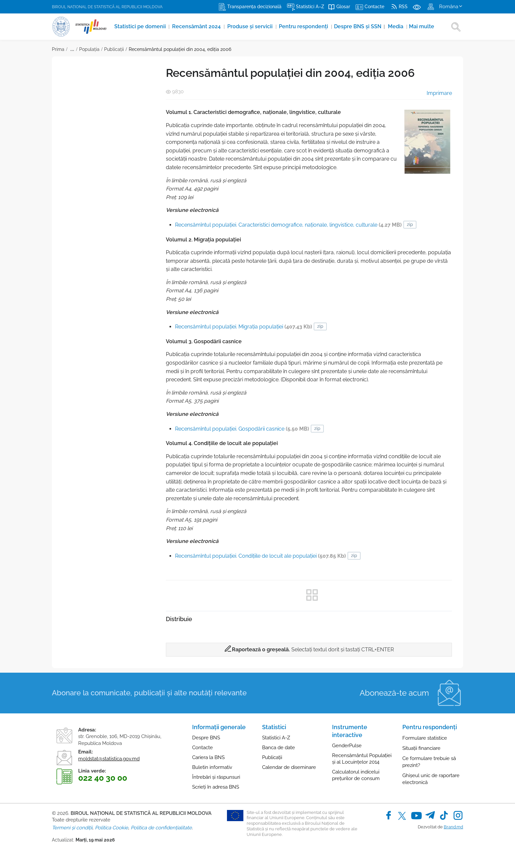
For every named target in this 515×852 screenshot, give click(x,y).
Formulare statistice (424, 738)
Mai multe (424, 26)
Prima (58, 49)
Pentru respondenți (306, 26)
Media (399, 26)
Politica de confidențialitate (161, 828)
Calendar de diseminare (289, 767)
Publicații (114, 49)
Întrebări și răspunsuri (216, 777)
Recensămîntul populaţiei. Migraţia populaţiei (243, 327)
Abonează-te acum (394, 693)
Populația (89, 49)
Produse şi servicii (252, 26)
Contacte (202, 748)
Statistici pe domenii (141, 26)
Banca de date (278, 748)
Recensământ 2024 (198, 26)
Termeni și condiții (72, 828)
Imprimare (434, 93)
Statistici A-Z (276, 738)
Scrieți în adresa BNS (215, 787)
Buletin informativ (212, 767)
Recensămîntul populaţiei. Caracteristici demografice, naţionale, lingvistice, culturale (288, 225)
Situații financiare (421, 748)
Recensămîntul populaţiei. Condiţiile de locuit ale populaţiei (260, 556)
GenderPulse (347, 746)
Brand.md (453, 826)
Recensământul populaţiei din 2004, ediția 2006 (180, 49)
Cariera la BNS (208, 757)
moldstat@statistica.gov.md (109, 759)
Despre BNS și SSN (361, 26)
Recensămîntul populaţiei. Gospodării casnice (242, 429)
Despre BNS (206, 738)
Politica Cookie (111, 828)
